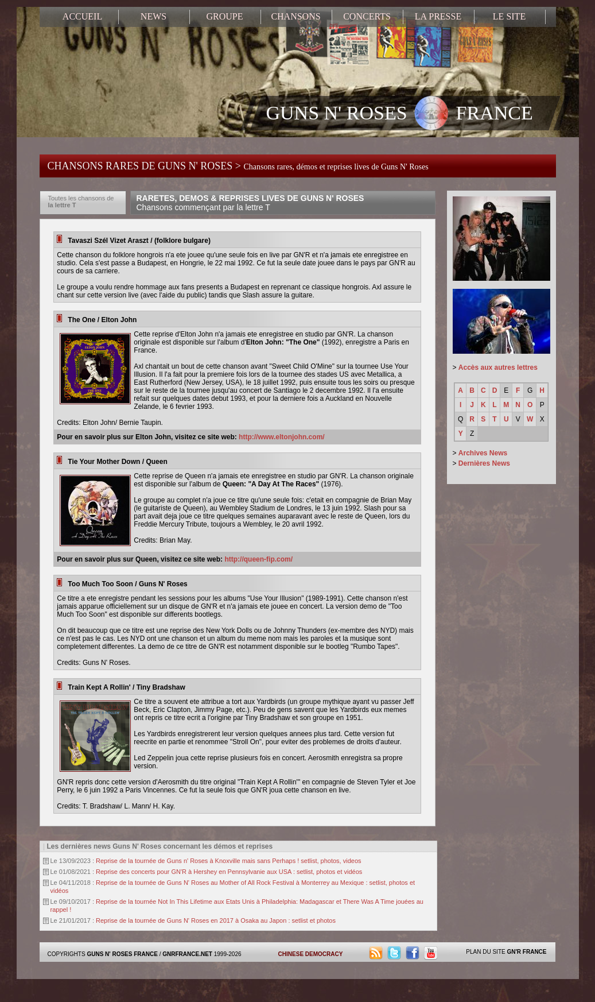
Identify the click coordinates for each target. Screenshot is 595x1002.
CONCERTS (367, 16)
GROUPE (224, 16)
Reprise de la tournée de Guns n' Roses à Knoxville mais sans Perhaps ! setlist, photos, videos (228, 860)
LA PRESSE (438, 16)
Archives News (482, 453)
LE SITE (509, 16)
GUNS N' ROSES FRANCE (399, 114)
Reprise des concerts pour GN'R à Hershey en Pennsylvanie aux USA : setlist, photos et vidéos (229, 871)
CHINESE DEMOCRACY (310, 954)
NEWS (153, 16)
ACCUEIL (82, 16)
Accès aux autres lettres (498, 367)
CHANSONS (295, 16)
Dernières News (484, 463)
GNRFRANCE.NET (187, 954)
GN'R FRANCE (526, 952)
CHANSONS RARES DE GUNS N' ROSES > (238, 166)
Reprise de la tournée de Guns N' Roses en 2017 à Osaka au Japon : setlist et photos (216, 920)
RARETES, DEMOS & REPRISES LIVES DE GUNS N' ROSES (250, 203)
